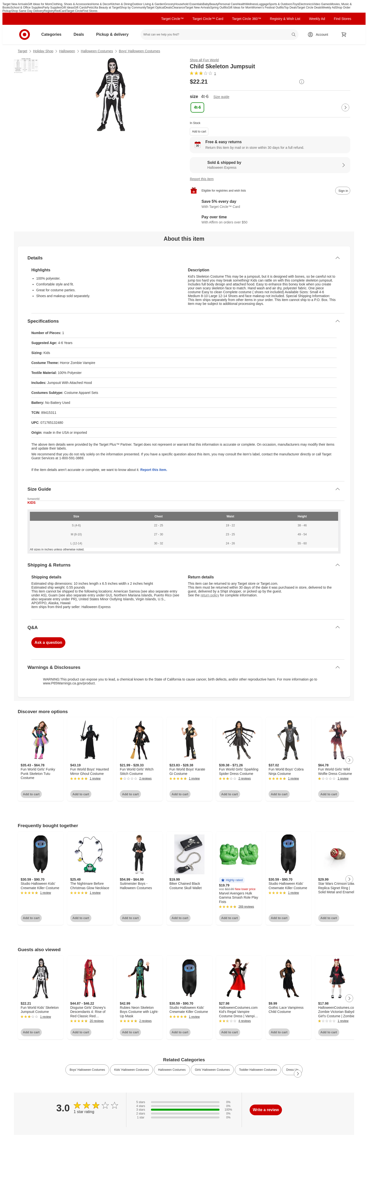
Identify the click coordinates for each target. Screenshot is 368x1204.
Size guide (221, 97)
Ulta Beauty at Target (106, 7)
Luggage (263, 4)
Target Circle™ (172, 19)
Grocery (169, 4)
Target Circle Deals (309, 7)
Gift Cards (80, 7)
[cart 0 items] (344, 34)
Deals (168, 7)
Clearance (178, 7)
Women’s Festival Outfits (268, 7)
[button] (232, 880)
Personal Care (227, 4)
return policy (210, 595)
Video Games (322, 4)
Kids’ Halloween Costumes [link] (131, 1069)
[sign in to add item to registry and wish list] (342, 191)
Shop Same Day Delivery (27, 11)
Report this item (202, 179)
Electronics (305, 4)
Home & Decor (101, 4)
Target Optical (155, 7)
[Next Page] (345, 107)
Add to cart (199, 131)
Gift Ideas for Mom (39, 4)
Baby (206, 4)
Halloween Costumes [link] (171, 1069)
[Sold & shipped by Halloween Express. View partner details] (270, 165)
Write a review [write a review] (266, 1110)
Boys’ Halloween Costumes (139, 51)
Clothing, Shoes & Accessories (71, 4)
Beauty (213, 4)
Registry (49, 11)
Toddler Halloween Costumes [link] (258, 1069)
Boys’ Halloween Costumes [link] (87, 1069)
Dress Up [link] (292, 1069)
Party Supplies (52, 7)
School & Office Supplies (26, 7)
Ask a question (48, 642)
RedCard (60, 11)
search (293, 35)
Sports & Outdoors (281, 4)
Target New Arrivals (14, 4)
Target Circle (74, 11)
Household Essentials (188, 4)
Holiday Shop (43, 51)
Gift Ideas (67, 7)
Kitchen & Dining (121, 4)
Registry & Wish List (285, 19)
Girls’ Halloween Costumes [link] (212, 1069)
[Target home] (24, 34)
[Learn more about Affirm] (270, 220)
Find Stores (90, 11)
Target (22, 51)
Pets (90, 7)
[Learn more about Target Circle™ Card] (270, 204)
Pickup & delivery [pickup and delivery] (114, 34)
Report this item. (153, 470)
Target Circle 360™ (246, 19)
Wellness (251, 4)
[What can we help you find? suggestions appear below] (219, 34)
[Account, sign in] (319, 34)
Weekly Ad (328, 7)
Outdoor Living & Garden (148, 4)
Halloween (67, 51)
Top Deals (290, 7)
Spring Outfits (219, 7)
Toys (296, 4)
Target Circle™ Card (208, 19)
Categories (53, 34)
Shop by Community (133, 7)
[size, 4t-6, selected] (197, 107)
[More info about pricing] (302, 82)
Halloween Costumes (97, 51)
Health (241, 4)
